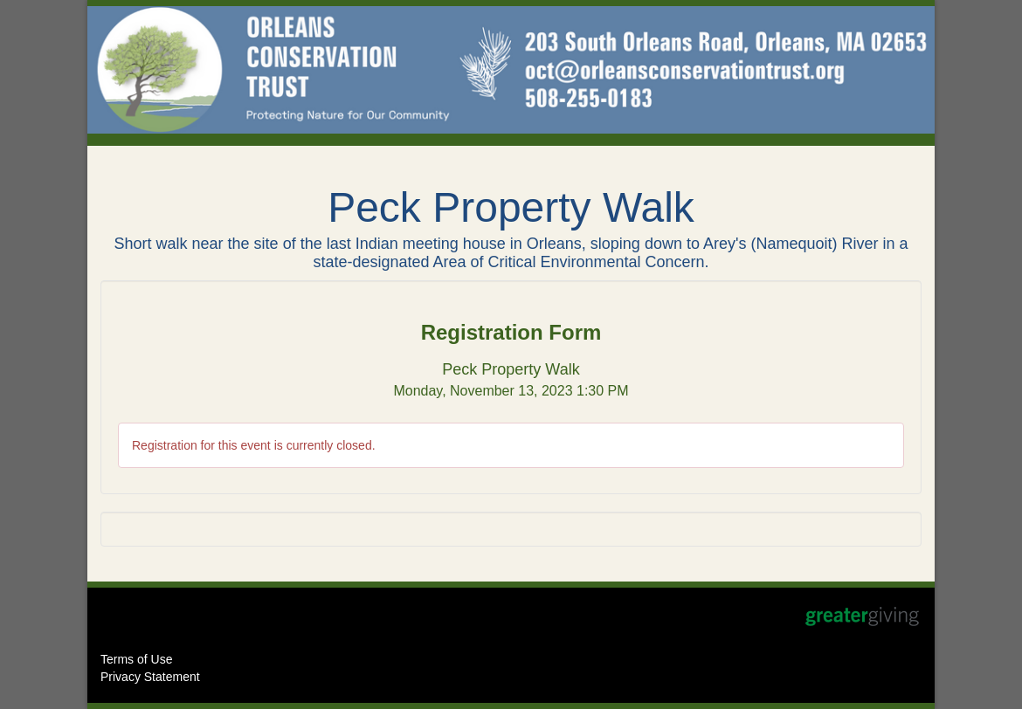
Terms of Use (136, 659)
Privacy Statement (150, 677)
